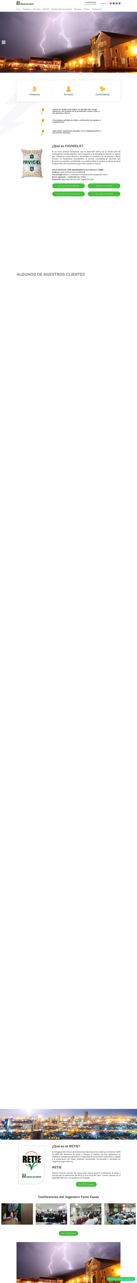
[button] (121, 1279)
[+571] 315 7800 (90, 4)
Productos (27, 9)
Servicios (36, 9)
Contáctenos (97, 9)
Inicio (19, 9)
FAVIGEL (46, 9)
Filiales (87, 9)
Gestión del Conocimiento (62, 9)
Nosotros (78, 9)
